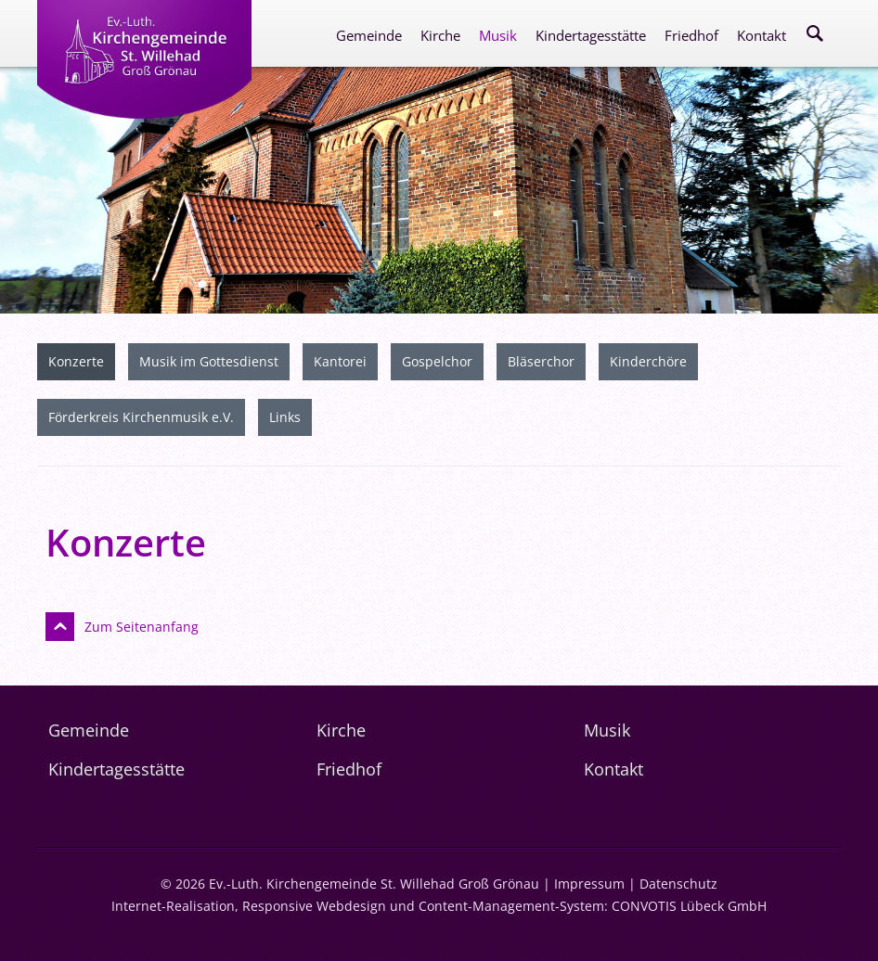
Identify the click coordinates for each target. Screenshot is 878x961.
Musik (498, 35)
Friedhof (691, 35)
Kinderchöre (648, 361)
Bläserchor (541, 361)
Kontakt (761, 35)
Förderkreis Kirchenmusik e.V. (141, 417)
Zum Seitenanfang (141, 626)
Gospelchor (437, 361)
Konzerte (76, 361)
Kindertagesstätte (591, 35)
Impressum (589, 883)
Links (285, 417)
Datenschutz (678, 883)
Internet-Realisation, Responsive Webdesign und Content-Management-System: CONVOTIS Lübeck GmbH (439, 906)
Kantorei (340, 361)
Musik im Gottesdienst (208, 361)
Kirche (440, 35)
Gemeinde (369, 35)
